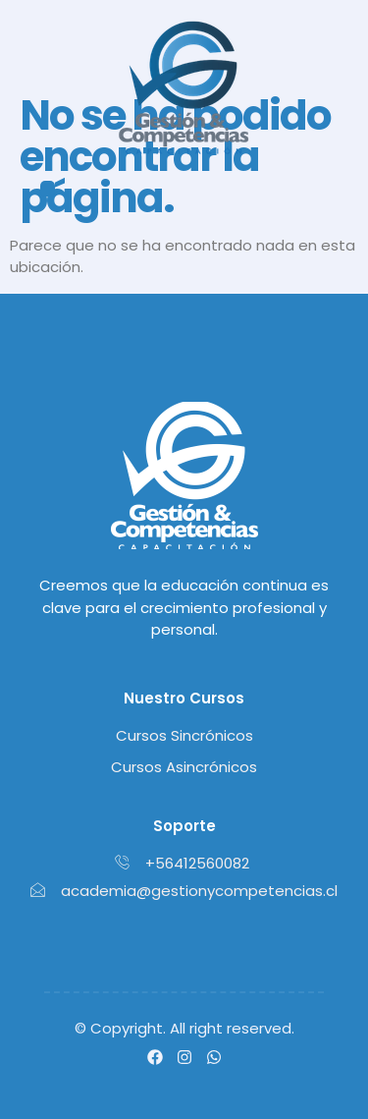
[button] (47, 189)
